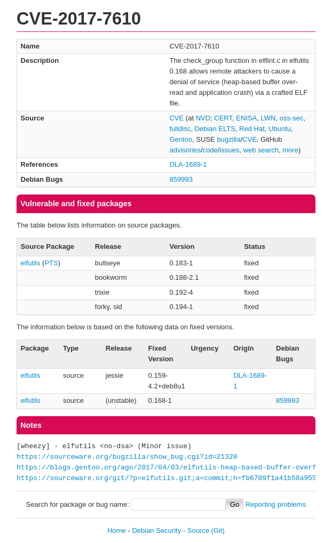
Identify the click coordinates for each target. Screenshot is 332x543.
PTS (51, 263)
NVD (203, 118)
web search (261, 150)
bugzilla (228, 139)
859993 (180, 179)
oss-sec (292, 118)
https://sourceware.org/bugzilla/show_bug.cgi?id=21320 (127, 457)
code (210, 150)
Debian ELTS (214, 129)
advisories (185, 150)
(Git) (218, 530)
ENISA (246, 118)
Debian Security (156, 530)
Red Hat (252, 129)
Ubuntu (279, 129)
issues (229, 150)
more (290, 150)
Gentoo (180, 139)
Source (198, 530)
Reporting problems (276, 504)
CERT (223, 118)
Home (116, 530)
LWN (268, 118)
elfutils (31, 263)
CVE (176, 118)
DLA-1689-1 (188, 164)
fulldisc (180, 129)
